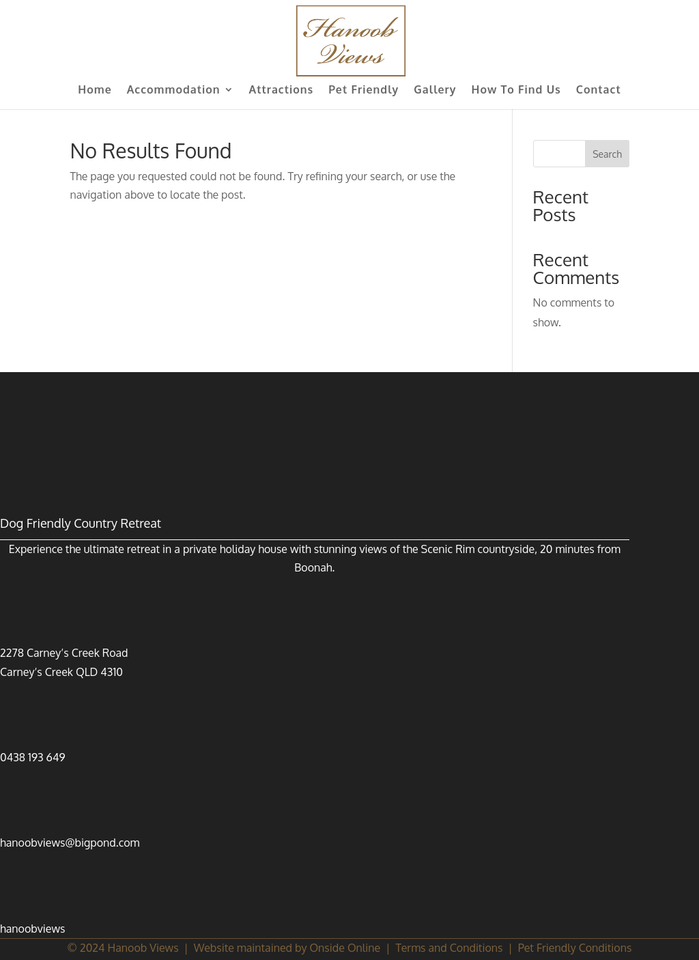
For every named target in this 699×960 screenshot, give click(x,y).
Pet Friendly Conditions (575, 948)
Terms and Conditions (448, 948)
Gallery (435, 90)
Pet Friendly (363, 90)
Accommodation (173, 90)
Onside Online (344, 948)
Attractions (281, 90)
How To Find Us (516, 90)
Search (607, 154)
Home (94, 90)
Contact (598, 90)
